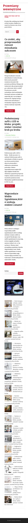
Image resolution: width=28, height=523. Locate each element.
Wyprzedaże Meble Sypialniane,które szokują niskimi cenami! (14, 199)
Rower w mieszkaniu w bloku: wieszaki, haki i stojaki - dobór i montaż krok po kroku (14, 440)
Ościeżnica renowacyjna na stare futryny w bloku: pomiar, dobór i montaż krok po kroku (14, 347)
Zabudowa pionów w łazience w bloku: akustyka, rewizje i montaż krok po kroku (14, 367)
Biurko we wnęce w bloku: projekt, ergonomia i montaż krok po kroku (13, 325)
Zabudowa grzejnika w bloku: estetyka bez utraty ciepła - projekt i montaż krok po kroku (14, 480)
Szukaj (6, 271)
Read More (9, 111)
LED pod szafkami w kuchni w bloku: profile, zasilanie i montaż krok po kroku (14, 357)
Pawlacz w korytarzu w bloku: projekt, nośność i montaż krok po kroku (14, 419)
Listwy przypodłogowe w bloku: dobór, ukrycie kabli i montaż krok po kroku (14, 315)
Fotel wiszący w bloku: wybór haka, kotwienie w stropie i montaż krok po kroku (13, 304)
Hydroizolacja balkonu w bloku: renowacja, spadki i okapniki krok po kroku (14, 470)
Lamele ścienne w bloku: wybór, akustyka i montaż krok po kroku (14, 409)
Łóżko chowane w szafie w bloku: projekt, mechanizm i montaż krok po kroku (14, 430)
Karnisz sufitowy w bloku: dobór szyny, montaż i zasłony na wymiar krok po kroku (14, 399)
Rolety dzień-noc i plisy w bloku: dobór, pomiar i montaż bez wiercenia (14, 500)
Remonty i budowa (10, 135)
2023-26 (8, 56)
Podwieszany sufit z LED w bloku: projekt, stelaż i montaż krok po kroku (13, 124)
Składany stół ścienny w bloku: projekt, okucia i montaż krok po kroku (14, 389)
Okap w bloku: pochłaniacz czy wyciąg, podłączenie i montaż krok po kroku (14, 490)
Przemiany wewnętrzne (16, 520)
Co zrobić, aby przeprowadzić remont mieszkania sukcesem (13, 45)
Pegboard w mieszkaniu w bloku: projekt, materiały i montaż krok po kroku (13, 450)
